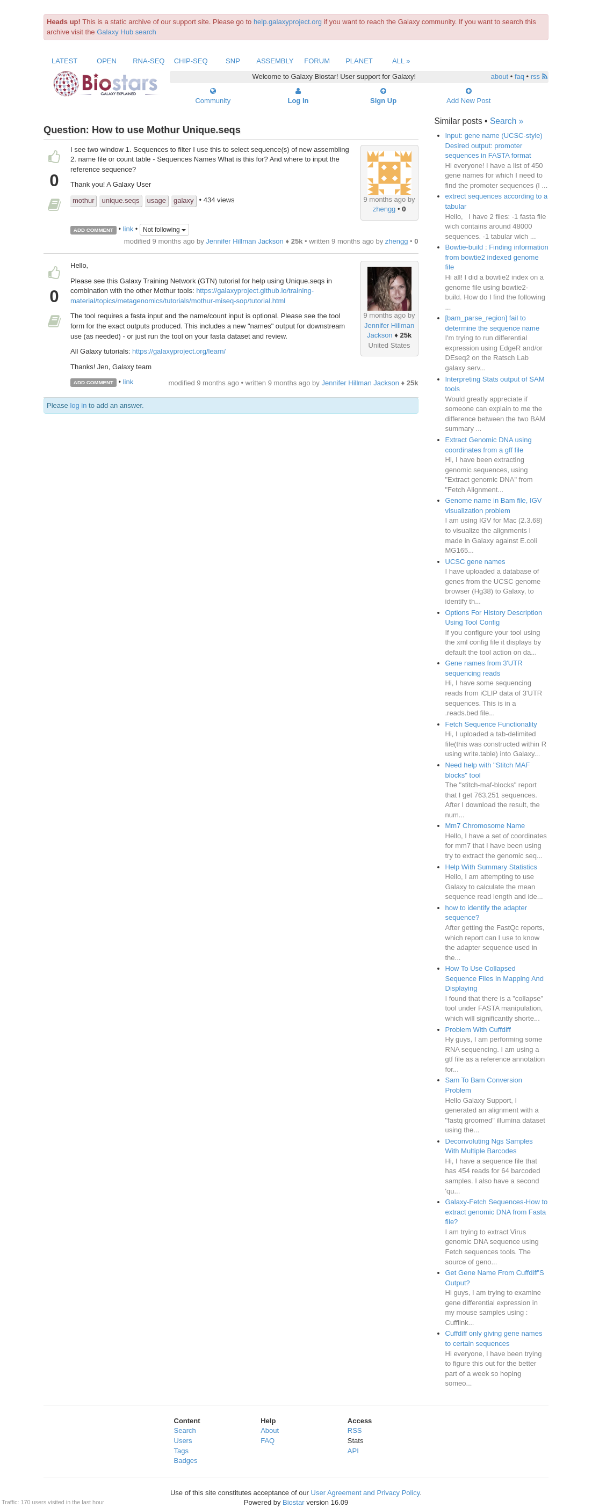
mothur (83, 200)
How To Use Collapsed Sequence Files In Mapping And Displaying (494, 978)
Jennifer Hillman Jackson (245, 241)
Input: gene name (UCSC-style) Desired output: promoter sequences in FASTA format (494, 145)
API (353, 1451)
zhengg (384, 209)
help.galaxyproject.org (288, 22)
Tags (181, 1451)
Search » (506, 121)
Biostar (293, 1502)
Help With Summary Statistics (491, 867)
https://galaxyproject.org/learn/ (179, 351)
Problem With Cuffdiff (478, 1030)
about (500, 76)
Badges (186, 1460)
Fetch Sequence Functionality (491, 724)
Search (185, 1430)
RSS (355, 1430)
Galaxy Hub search (126, 32)
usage (156, 200)
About (270, 1430)
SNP (233, 61)
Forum (317, 61)
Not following (164, 229)
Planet (359, 61)
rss (539, 76)
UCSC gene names (475, 562)
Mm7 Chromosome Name (485, 826)
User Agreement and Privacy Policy (365, 1493)
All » (401, 61)
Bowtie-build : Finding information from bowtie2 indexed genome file (496, 257)
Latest (64, 61)
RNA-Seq (148, 61)
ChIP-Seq (191, 61)
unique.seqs (120, 200)
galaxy (184, 200)
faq (519, 76)
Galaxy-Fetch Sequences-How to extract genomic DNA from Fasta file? (496, 1212)
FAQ (268, 1441)
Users (183, 1441)
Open (107, 61)
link (128, 229)
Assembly (274, 61)
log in (78, 405)
